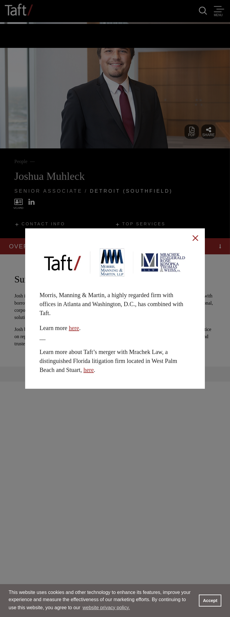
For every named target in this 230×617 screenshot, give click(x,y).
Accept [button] (210, 600)
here (74, 328)
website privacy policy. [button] (106, 607)
